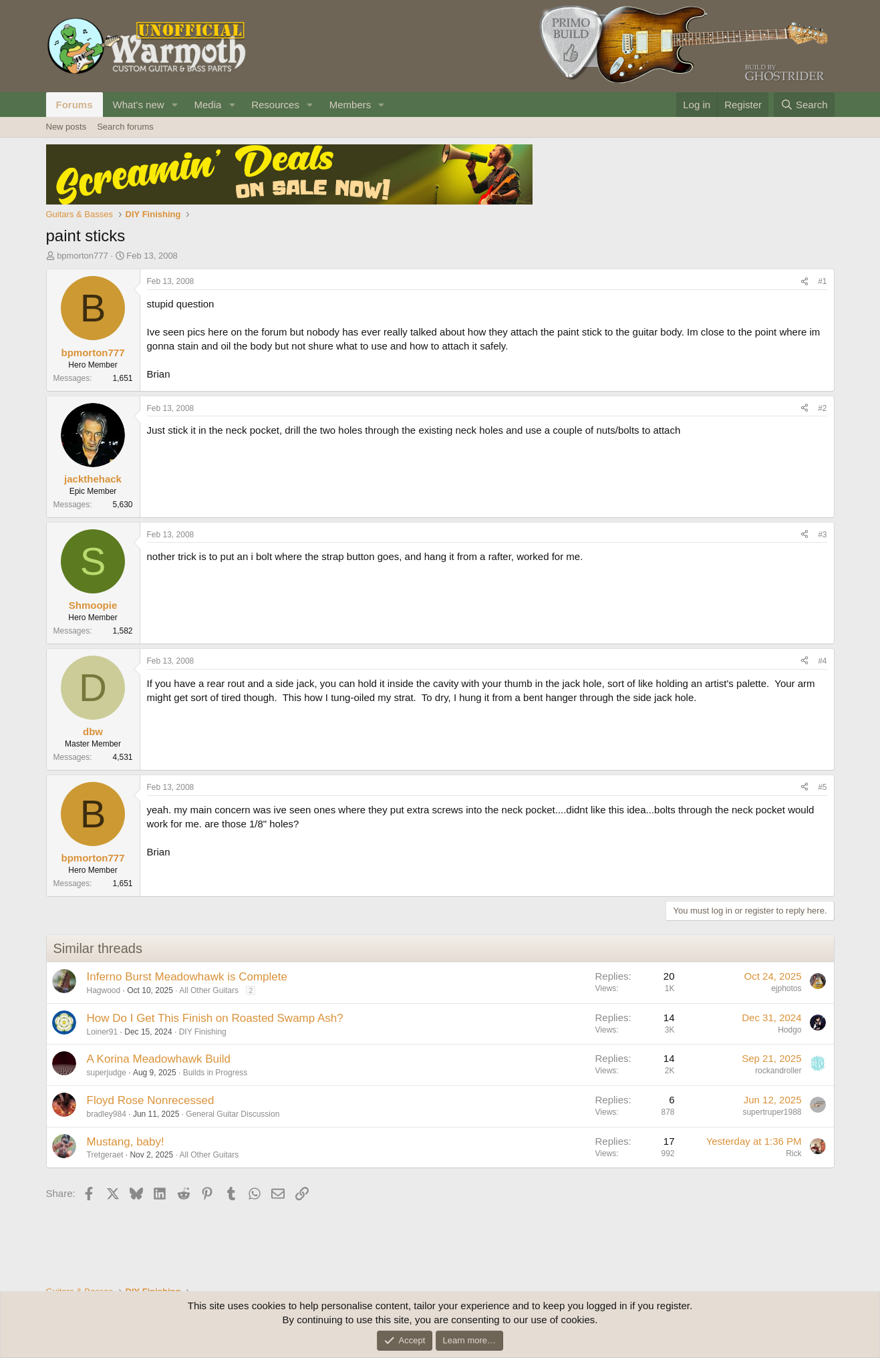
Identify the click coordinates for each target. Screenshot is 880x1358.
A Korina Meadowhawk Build (159, 1059)
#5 (822, 787)
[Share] (804, 281)
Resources (275, 104)
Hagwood (104, 990)
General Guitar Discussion (232, 1114)
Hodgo (789, 1030)
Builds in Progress (215, 1072)
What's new (138, 104)
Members (350, 104)
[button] (174, 104)
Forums (74, 104)
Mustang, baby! (125, 1141)
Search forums (125, 127)
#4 (822, 661)
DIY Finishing (203, 1032)
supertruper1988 (771, 1112)
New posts (66, 127)
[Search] (804, 104)
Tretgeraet (105, 1155)
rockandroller (778, 1070)
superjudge (106, 1072)
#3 (822, 534)
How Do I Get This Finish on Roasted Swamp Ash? (215, 1018)
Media (207, 104)
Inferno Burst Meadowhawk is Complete (187, 976)
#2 (822, 408)
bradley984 (106, 1114)
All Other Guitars (209, 990)
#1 (822, 281)
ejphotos (786, 988)
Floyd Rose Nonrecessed (150, 1100)
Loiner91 (102, 1032)
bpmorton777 (82, 256)
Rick (793, 1153)
